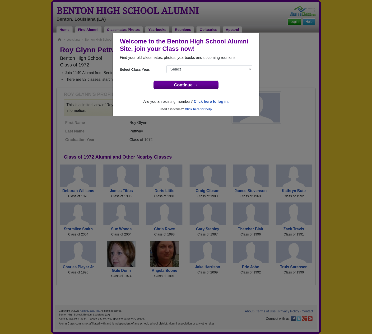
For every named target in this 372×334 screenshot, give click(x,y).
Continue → (186, 85)
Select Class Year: (135, 69)
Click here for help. (199, 109)
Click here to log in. (211, 101)
